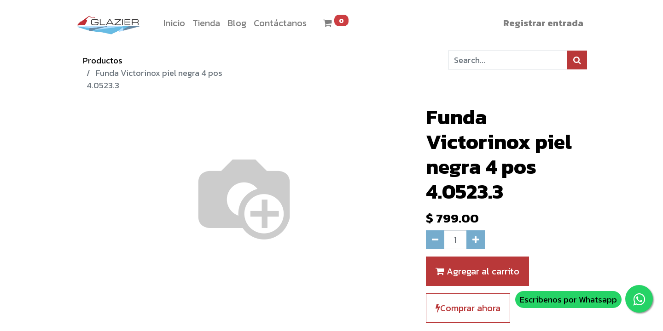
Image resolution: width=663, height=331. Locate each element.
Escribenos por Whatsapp (568, 299)
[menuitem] (174, 23)
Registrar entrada (543, 23)
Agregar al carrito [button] (477, 271)
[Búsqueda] (577, 60)
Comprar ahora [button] (468, 308)
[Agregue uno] (475, 239)
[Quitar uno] (435, 239)
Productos (102, 60)
